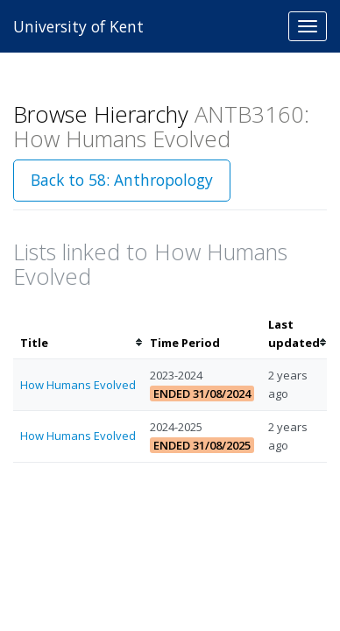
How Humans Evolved (78, 385)
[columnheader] (78, 333)
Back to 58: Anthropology (122, 179)
